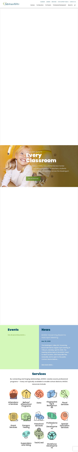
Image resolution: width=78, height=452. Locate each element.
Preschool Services (39, 425)
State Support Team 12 (63, 1)
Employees (54, 1)
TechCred (38, 442)
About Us (70, 5)
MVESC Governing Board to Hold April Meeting (54, 336)
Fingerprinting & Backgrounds (52, 405)
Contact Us (73, 1)
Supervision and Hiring (26, 444)
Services (32, 5)
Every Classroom (47, 160)
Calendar (42, 1)
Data (39, 403)
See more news (47, 365)
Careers (48, 1)
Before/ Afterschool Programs (26, 404)
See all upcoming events (16, 335)
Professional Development (59, 5)
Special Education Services (64, 426)
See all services (33, 181)
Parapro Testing (26, 426)
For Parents (48, 5)
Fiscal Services (64, 403)
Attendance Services (13, 403)
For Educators (40, 5)
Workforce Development (51, 446)
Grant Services (13, 426)
